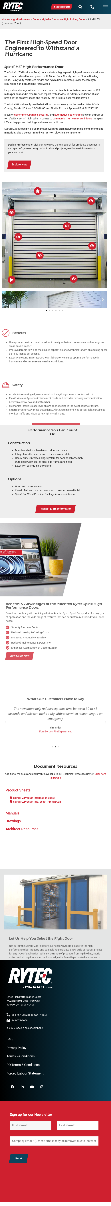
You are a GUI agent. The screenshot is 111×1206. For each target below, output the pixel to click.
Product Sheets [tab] (18, 790)
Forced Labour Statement (25, 1073)
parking (33, 114)
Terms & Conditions (21, 1056)
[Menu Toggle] (105, 7)
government (21, 114)
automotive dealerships (68, 114)
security (43, 114)
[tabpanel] (55, 801)
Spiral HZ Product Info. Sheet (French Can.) (37, 801)
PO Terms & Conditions (23, 1065)
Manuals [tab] (12, 813)
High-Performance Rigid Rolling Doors (63, 19)
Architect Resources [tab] (22, 829)
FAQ (10, 1039)
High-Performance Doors (25, 19)
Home (5, 19)
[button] (80, 6)
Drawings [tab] (13, 821)
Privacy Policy (16, 1048)
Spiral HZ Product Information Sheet (34, 797)
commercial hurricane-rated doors (72, 118)
